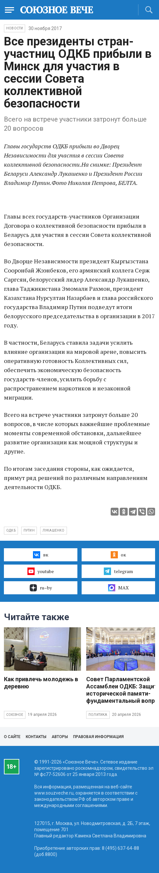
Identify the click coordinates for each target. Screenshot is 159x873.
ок (118, 554)
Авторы (60, 736)
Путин (29, 530)
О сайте (12, 736)
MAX (118, 587)
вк (40, 554)
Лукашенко (53, 530)
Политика (97, 715)
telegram (118, 571)
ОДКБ (11, 530)
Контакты (36, 736)
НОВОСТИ (14, 28)
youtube (40, 571)
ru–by (41, 587)
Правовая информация (98, 736)
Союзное (14, 715)
